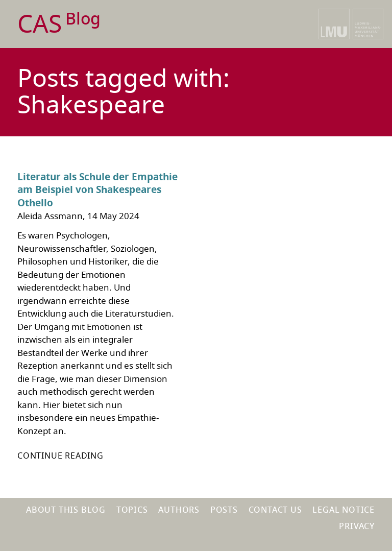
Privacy (357, 526)
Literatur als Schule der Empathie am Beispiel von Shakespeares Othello (97, 190)
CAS (59, 25)
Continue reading (60, 456)
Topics (132, 510)
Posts (224, 510)
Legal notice (343, 510)
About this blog (66, 510)
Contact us (275, 510)
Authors (179, 510)
